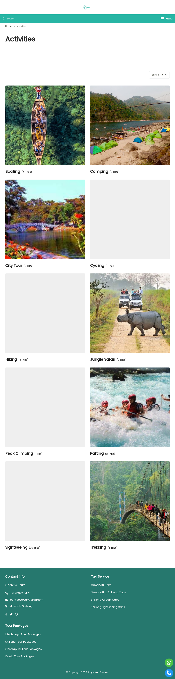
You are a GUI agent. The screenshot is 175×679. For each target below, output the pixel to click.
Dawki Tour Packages (19, 656)
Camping (99, 171)
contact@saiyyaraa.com (26, 600)
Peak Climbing (19, 453)
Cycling (97, 265)
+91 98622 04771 (20, 593)
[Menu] (162, 18)
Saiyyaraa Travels (98, 672)
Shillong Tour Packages (20, 642)
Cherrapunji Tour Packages (23, 649)
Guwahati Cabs (101, 585)
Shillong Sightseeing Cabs (108, 607)
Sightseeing (16, 547)
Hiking (11, 359)
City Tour (13, 265)
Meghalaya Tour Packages (23, 634)
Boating (12, 171)
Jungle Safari (102, 359)
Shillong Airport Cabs (105, 600)
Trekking (98, 547)
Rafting (97, 453)
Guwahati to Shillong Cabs (108, 592)
